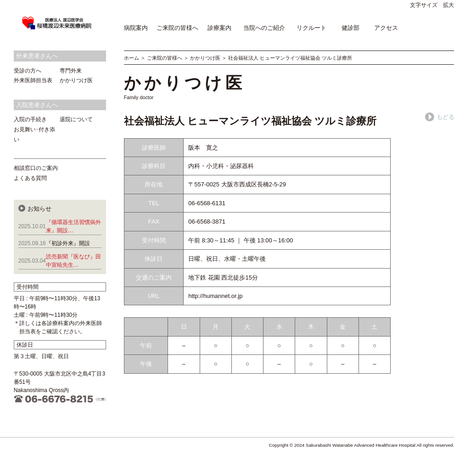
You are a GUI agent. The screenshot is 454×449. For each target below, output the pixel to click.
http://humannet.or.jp (215, 295)
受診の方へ (27, 70)
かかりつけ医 (205, 58)
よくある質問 (30, 178)
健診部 (350, 27)
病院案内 (136, 27)
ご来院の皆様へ (177, 27)
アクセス (386, 27)
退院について (76, 119)
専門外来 (71, 70)
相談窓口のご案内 (36, 168)
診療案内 (219, 27)
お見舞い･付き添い (34, 134)
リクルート (311, 27)
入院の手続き (30, 119)
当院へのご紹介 (264, 27)
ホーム (131, 58)
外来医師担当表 (33, 80)
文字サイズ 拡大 (432, 5)
